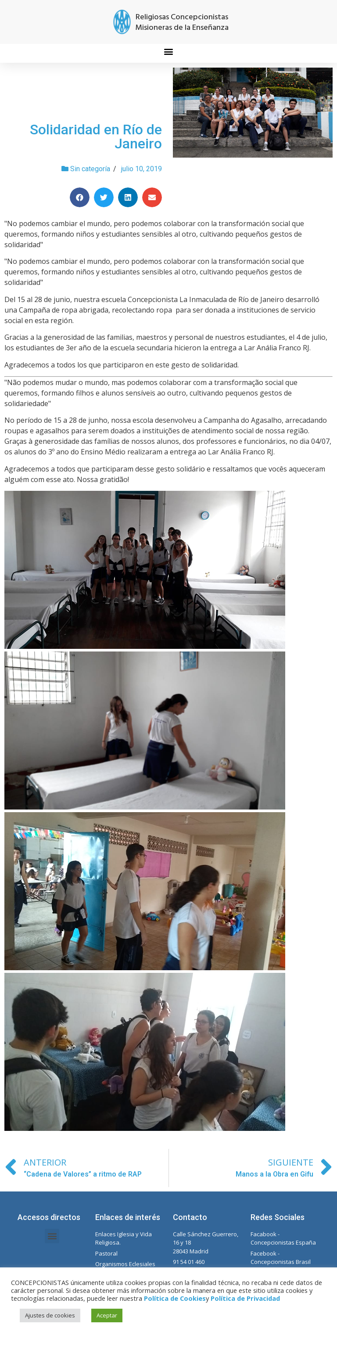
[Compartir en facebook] (80, 197)
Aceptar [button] (107, 1315)
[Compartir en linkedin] (128, 197)
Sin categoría (90, 169)
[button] (168, 51)
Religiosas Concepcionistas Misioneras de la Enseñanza (182, 22)
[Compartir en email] (152, 197)
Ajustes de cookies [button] (50, 1315)
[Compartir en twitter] (104, 197)
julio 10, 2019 (141, 169)
